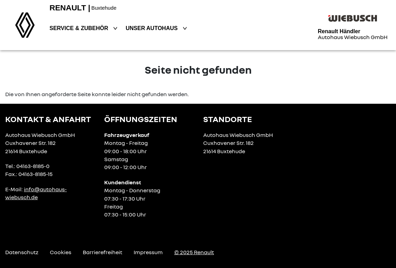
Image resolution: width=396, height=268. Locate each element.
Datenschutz (21, 252)
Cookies (60, 252)
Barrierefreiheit (102, 252)
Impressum (148, 252)
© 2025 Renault (194, 252)
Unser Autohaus (152, 28)
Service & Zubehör (80, 28)
